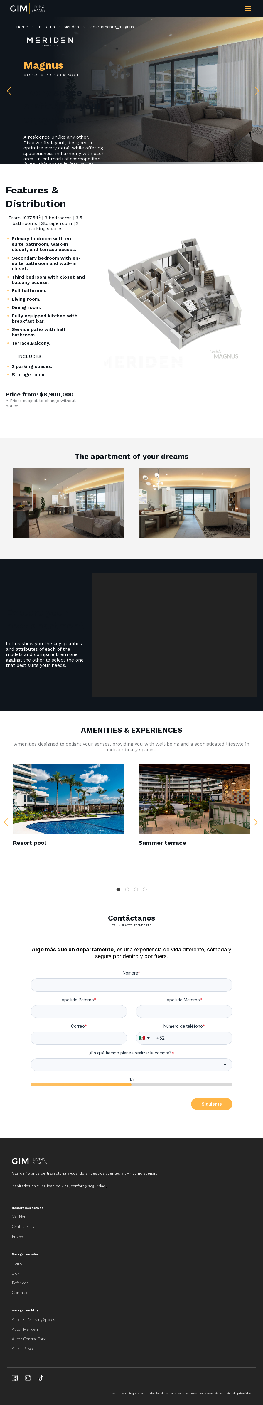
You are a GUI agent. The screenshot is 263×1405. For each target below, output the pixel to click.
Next (256, 89)
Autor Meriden (25, 1329)
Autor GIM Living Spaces (33, 1319)
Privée (17, 1236)
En (38, 26)
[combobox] (131, 1064)
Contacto (20, 1292)
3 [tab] (136, 889)
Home (22, 26)
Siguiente (212, 1103)
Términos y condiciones (207, 1393)
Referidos (20, 1282)
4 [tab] (145, 889)
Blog (15, 1273)
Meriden (71, 26)
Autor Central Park (29, 1338)
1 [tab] (118, 889)
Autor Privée (23, 1348)
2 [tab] (127, 889)
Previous (7, 89)
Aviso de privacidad (238, 1393)
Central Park (23, 1226)
